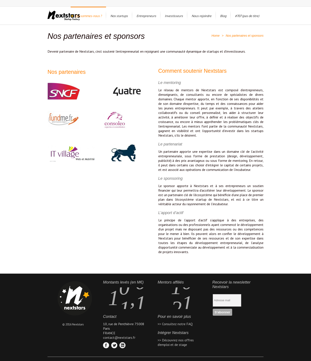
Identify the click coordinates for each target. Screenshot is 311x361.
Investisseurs (174, 16)
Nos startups (119, 16)
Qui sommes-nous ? (88, 16)
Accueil (61, 16)
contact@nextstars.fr (119, 337)
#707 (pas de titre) (247, 16)
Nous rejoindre (201, 16)
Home (215, 35)
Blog (223, 16)
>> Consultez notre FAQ (175, 324)
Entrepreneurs (146, 16)
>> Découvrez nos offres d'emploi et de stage (176, 342)
